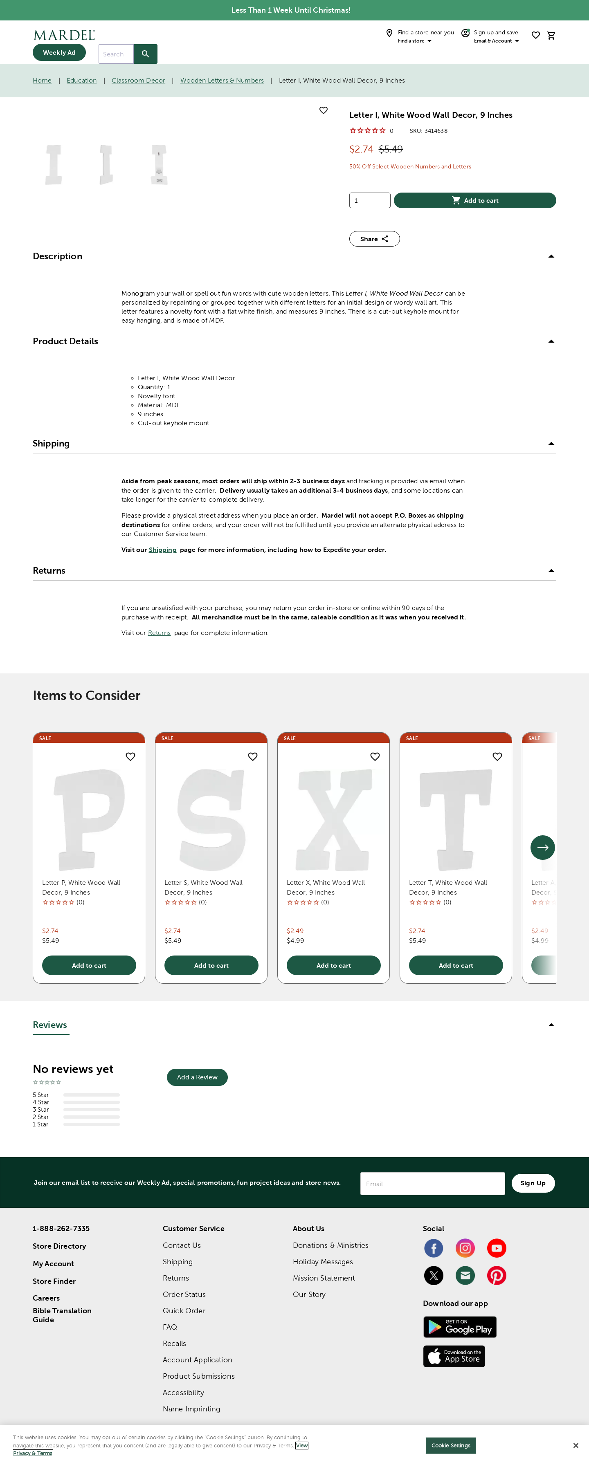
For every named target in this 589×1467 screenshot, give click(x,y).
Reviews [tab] (50, 1025)
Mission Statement (324, 1278)
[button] (294, 256)
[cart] (551, 35)
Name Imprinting (191, 1408)
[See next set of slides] (543, 847)
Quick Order (184, 1310)
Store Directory (59, 1246)
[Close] (576, 1446)
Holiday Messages (323, 1261)
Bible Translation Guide (62, 1315)
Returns (159, 632)
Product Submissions (199, 1376)
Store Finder (54, 1281)
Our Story (309, 1294)
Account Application (197, 1359)
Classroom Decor (138, 80)
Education (82, 80)
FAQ (170, 1327)
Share (374, 239)
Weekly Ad (59, 52)
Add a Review (197, 1077)
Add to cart (475, 200)
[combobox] (116, 54)
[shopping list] (536, 35)
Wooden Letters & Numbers (222, 80)
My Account (53, 1263)
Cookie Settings (451, 1445)
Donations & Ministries (331, 1245)
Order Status (184, 1294)
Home (42, 80)
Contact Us (182, 1245)
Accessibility (183, 1392)
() (80, 902)
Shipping (163, 549)
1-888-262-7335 (61, 1228)
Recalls (174, 1343)
